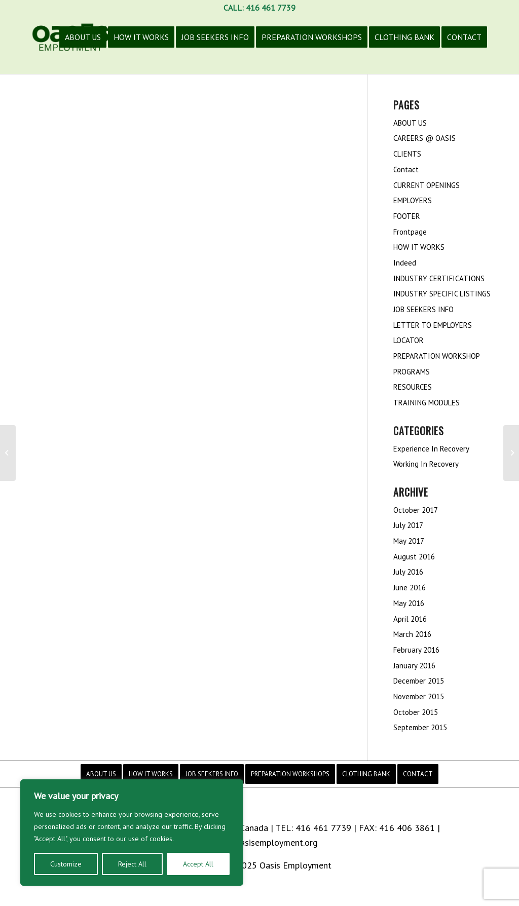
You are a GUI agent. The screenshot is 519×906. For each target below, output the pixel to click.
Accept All (198, 864)
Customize (66, 864)
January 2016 (414, 665)
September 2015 (420, 727)
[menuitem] (83, 44)
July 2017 (408, 525)
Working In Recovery (426, 464)
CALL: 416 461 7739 (259, 8)
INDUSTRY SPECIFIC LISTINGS (442, 293)
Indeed (404, 263)
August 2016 (414, 556)
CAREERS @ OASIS (424, 138)
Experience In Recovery (431, 449)
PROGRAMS (411, 371)
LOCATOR (408, 340)
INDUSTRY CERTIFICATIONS (439, 278)
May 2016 (408, 603)
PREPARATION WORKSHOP (436, 356)
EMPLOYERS (412, 200)
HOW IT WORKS (418, 247)
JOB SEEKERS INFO (423, 309)
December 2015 (418, 681)
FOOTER (406, 216)
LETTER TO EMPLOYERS (432, 325)
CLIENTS (407, 154)
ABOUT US (410, 123)
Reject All (132, 864)
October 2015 (415, 712)
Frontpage (410, 232)
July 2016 (408, 572)
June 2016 (409, 587)
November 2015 (418, 696)
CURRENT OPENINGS (426, 185)
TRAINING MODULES (426, 402)
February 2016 (416, 650)
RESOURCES (412, 387)
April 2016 (410, 619)
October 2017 (415, 510)
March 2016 (412, 634)
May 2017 (408, 541)
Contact (406, 169)
